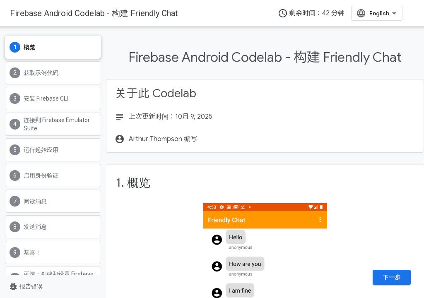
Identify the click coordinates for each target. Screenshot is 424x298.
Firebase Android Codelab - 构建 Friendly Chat (94, 13)
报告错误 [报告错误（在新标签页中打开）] (25, 286)
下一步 (392, 277)
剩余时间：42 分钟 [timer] (311, 13)
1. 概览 (133, 182)
